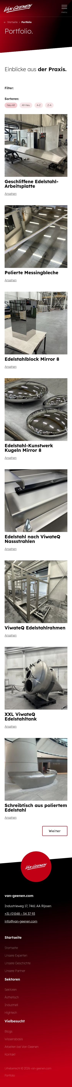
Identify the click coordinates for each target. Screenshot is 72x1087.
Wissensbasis (14, 1039)
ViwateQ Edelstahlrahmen (35, 627)
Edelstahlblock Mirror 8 (32, 359)
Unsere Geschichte (18, 963)
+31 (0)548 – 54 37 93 (20, 914)
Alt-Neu (26, 105)
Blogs (8, 1031)
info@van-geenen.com (21, 921)
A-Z (39, 105)
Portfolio (10, 1075)
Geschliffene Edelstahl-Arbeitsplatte (31, 183)
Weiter (55, 831)
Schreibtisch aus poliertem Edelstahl (36, 807)
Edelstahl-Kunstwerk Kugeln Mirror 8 (29, 447)
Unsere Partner (15, 971)
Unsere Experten (16, 955)
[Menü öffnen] (64, 8)
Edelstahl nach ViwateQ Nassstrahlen (32, 539)
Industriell (11, 1005)
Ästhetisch (12, 997)
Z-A (49, 105)
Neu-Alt (11, 105)
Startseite (10, 22)
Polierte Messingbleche (31, 272)
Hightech (11, 1013)
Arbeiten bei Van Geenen (22, 1047)
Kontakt (10, 1054)
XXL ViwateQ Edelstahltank (21, 716)
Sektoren (11, 989)
